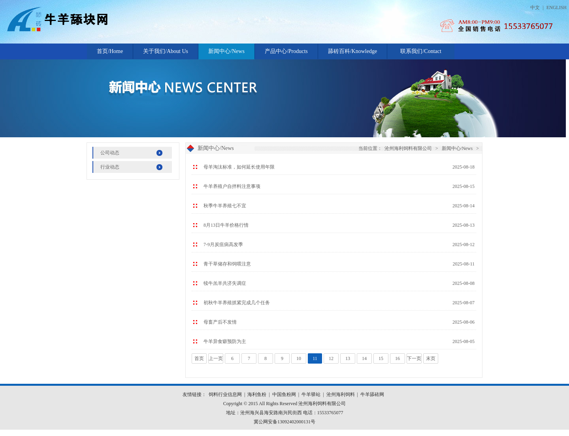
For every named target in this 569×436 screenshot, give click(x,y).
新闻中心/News (226, 51)
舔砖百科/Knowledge (352, 51)
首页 (199, 358)
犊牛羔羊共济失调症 (224, 283)
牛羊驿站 (310, 394)
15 (381, 358)
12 (331, 358)
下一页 (414, 358)
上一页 (216, 358)
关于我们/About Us (165, 51)
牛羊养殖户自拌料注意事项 (231, 186)
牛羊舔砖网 (372, 394)
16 (397, 358)
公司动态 (109, 152)
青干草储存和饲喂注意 (227, 264)
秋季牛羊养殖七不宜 (224, 206)
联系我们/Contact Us (420, 53)
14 (364, 358)
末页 (430, 358)
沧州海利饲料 (340, 394)
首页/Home (110, 51)
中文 (535, 7)
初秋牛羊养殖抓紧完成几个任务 (236, 302)
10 (298, 358)
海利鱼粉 (256, 394)
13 (347, 358)
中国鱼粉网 (284, 394)
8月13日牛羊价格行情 (226, 225)
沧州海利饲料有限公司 (408, 148)
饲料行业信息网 (225, 394)
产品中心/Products (286, 51)
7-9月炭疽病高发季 (223, 244)
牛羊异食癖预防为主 (224, 341)
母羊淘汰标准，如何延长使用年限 (239, 167)
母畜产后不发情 (220, 322)
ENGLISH (556, 7)
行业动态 (109, 167)
